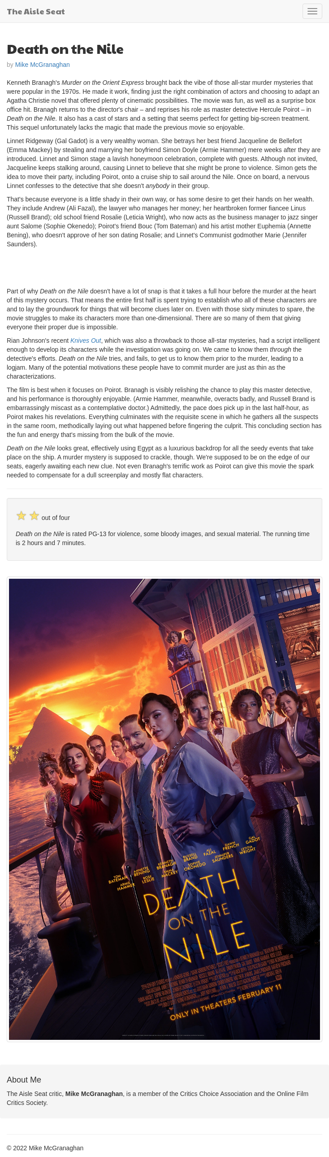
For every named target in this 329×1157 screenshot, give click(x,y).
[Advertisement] (111, 266)
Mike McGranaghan (42, 64)
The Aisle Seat (36, 11)
